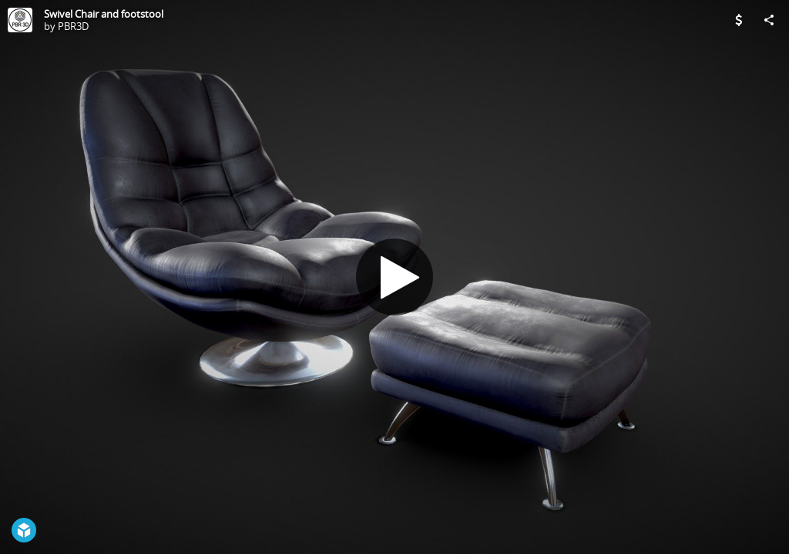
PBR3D (73, 26)
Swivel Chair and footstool (103, 14)
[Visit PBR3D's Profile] (20, 20)
